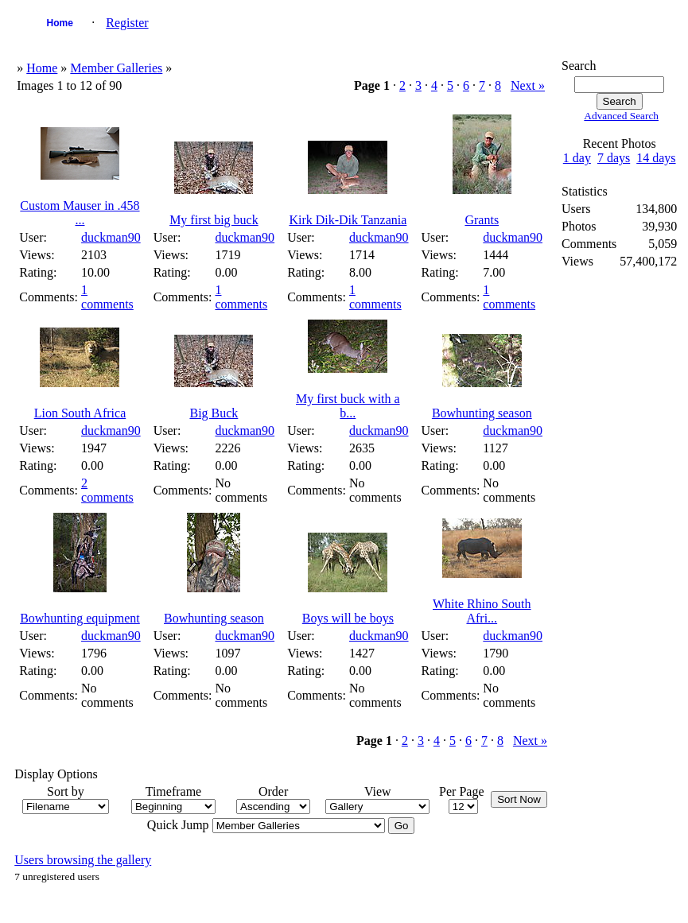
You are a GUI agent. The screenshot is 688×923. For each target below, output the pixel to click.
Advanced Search (621, 116)
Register (127, 22)
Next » (528, 85)
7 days (613, 158)
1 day (577, 158)
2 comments (107, 490)
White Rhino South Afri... (482, 611)
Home (60, 23)
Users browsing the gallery (82, 860)
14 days (655, 158)
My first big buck (213, 220)
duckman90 (111, 237)
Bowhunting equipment (80, 618)
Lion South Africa (80, 413)
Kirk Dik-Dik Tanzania (347, 220)
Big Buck (213, 413)
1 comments (107, 297)
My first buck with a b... (348, 406)
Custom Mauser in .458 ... (79, 213)
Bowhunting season (482, 413)
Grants (481, 220)
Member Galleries (116, 68)
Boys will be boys (348, 618)
